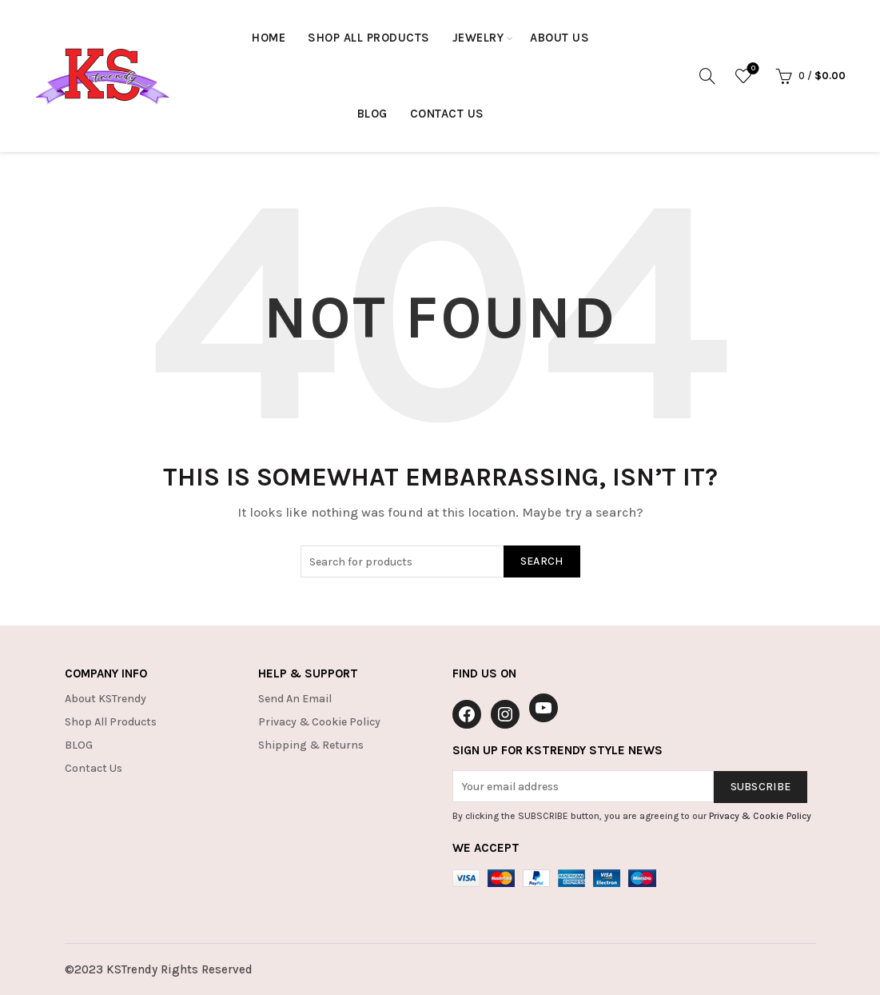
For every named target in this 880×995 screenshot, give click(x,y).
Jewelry (478, 37)
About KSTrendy (105, 698)
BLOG (79, 745)
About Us (559, 37)
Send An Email (295, 698)
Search (541, 561)
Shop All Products (369, 37)
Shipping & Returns (311, 745)
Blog (372, 113)
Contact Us (447, 113)
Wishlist (751, 69)
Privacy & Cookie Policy (319, 722)
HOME (268, 37)
